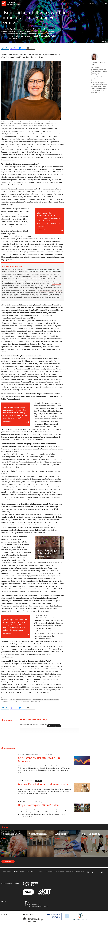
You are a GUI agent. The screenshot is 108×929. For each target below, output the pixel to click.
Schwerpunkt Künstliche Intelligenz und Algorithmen (15, 701)
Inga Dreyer (39, 755)
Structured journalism (29, 568)
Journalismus (43, 699)
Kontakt (49, 872)
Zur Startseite (7, 861)
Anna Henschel (31, 755)
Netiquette (80, 872)
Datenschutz (19, 872)
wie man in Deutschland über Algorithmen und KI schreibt (32, 310)
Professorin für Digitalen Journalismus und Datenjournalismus (28, 122)
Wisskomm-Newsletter (64, 872)
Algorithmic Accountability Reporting (49, 244)
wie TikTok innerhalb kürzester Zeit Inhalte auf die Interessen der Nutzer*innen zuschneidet (32, 270)
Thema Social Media (35, 701)
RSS (102, 872)
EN (102, 3)
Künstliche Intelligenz (53, 699)
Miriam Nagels (48, 755)
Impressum (7, 872)
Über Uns (30, 872)
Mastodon (92, 872)
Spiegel (26, 252)
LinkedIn (88, 872)
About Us (40, 872)
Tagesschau (57, 249)
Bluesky (97, 872)
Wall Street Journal (12, 252)
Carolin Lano (30, 781)
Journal (10, 698)
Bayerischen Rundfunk (45, 252)
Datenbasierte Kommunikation (17, 699)
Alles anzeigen (53, 725)
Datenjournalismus (30, 699)
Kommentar (24, 727)
